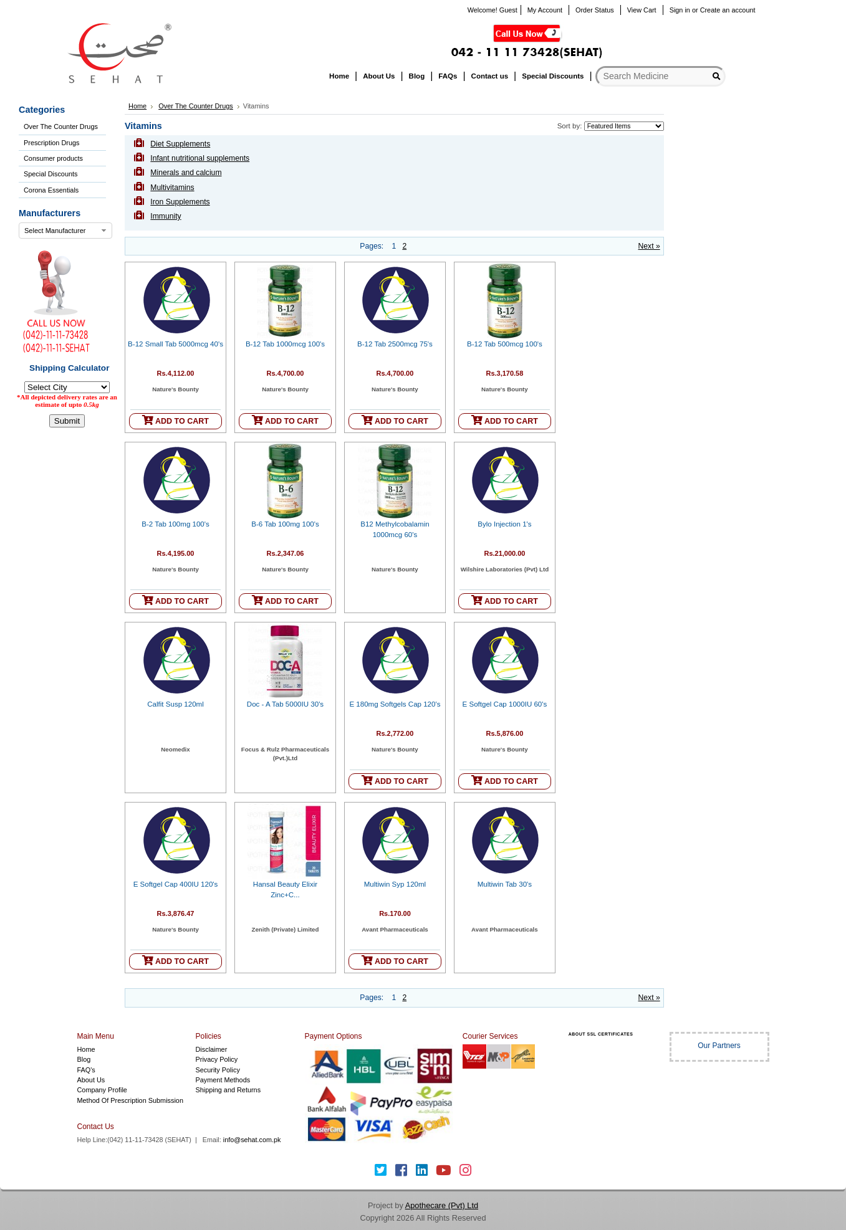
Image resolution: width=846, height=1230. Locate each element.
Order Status (594, 10)
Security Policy (218, 1070)
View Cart (641, 10)
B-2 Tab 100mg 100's (175, 524)
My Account (544, 10)
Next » (649, 246)
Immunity (165, 216)
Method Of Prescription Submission (130, 1100)
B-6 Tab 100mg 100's (285, 524)
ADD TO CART (175, 420)
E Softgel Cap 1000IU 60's (505, 704)
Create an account (728, 10)
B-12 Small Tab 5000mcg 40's (175, 344)
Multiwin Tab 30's (505, 884)
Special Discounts (50, 174)
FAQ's (86, 1070)
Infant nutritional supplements (199, 158)
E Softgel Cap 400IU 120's (175, 884)
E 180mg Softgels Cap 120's (394, 704)
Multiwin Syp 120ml (395, 884)
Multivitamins (172, 187)
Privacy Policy (217, 1059)
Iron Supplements (179, 202)
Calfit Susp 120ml (175, 704)
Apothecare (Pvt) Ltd (441, 1205)
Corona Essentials (51, 190)
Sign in (680, 10)
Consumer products (53, 158)
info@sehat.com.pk (252, 1139)
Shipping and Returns (228, 1090)
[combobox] (65, 230)
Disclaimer (212, 1049)
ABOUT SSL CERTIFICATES (601, 1034)
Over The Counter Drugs (61, 126)
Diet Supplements (180, 144)
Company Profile (102, 1090)
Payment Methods (223, 1080)
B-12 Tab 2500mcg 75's (395, 344)
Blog (84, 1059)
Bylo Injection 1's (504, 524)
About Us (91, 1080)
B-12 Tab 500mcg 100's (504, 344)
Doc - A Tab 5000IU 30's (285, 704)
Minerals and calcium (185, 172)
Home (137, 106)
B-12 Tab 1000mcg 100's (285, 344)
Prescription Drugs (51, 142)
